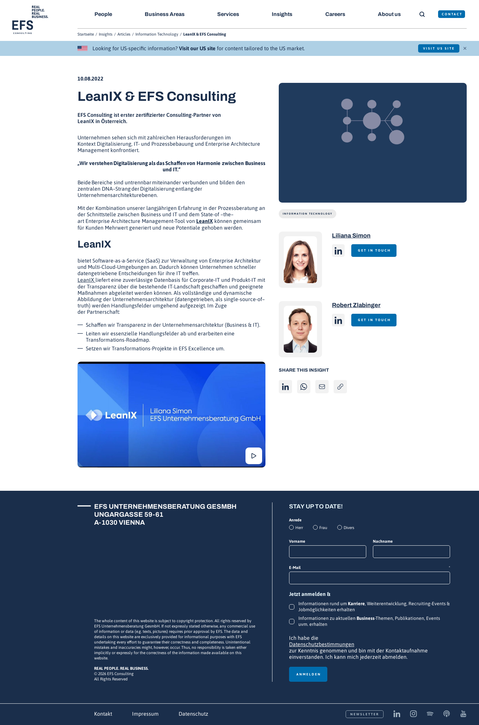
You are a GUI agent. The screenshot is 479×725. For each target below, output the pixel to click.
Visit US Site (437, 48)
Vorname (297, 541)
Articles (123, 34)
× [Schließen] (465, 47)
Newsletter (364, 714)
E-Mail (369, 568)
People (103, 14)
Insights (282, 14)
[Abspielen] (171, 414)
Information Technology (156, 34)
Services (229, 14)
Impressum (145, 714)
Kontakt (103, 714)
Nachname (383, 541)
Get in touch (375, 250)
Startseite (86, 34)
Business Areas (165, 14)
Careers (336, 14)
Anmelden (308, 674)
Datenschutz (193, 714)
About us (390, 14)
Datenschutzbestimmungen (321, 644)
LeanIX (204, 221)
